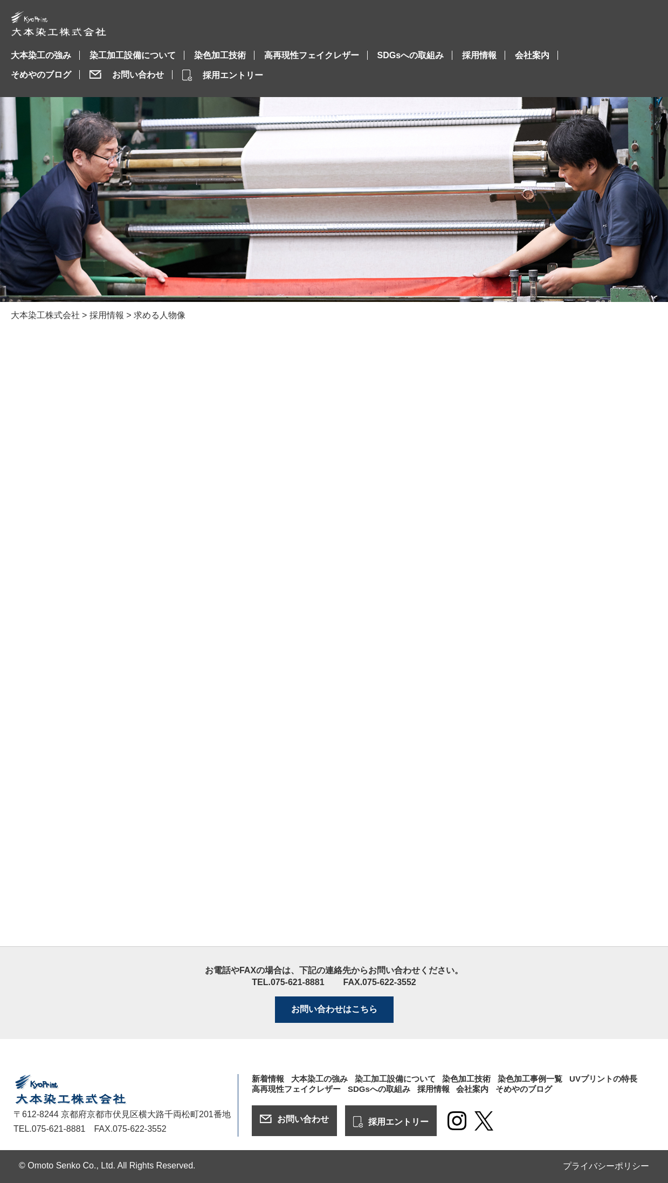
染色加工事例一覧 (530, 1078)
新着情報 (268, 1078)
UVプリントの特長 (603, 1078)
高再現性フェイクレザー (311, 55)
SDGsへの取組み (410, 55)
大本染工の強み (41, 55)
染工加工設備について (132, 55)
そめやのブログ (41, 74)
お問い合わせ (138, 74)
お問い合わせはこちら (334, 1009)
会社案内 (532, 55)
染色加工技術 (220, 55)
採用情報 (479, 55)
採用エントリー (233, 75)
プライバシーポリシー (606, 1166)
